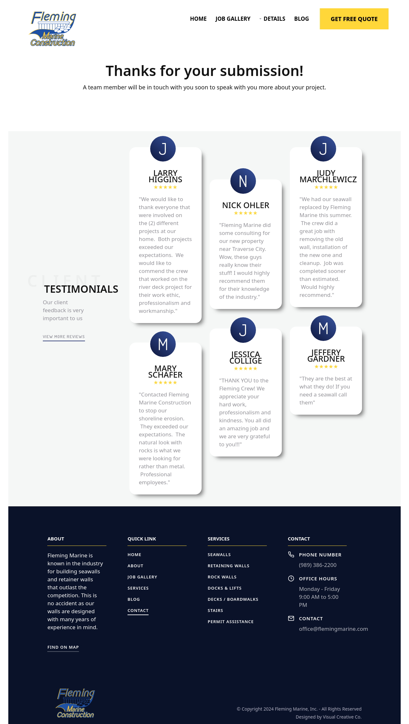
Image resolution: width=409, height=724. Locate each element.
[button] (272, 19)
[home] (52, 28)
